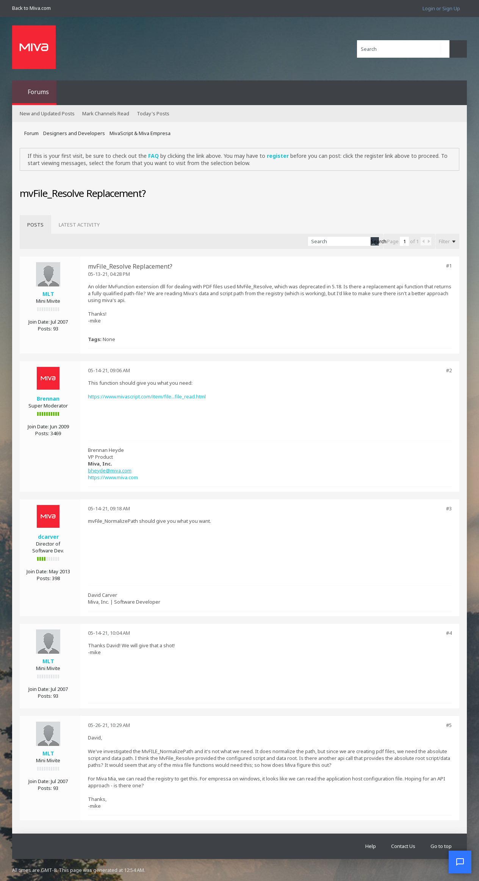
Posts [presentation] (35, 224)
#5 (449, 725)
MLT (48, 293)
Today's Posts (153, 113)
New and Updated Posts (47, 113)
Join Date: (39, 321)
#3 (449, 508)
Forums (38, 92)
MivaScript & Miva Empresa (140, 133)
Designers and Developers (74, 133)
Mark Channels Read (105, 113)
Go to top (441, 846)
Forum (31, 133)
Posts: (45, 328)
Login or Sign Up (441, 8)
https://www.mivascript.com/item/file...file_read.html (147, 396)
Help (370, 846)
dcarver (48, 536)
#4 (449, 632)
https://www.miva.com (113, 477)
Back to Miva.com (31, 8)
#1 (449, 265)
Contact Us (403, 846)
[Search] (403, 49)
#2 (449, 370)
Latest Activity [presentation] (79, 224)
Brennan (48, 398)
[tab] (35, 224)
